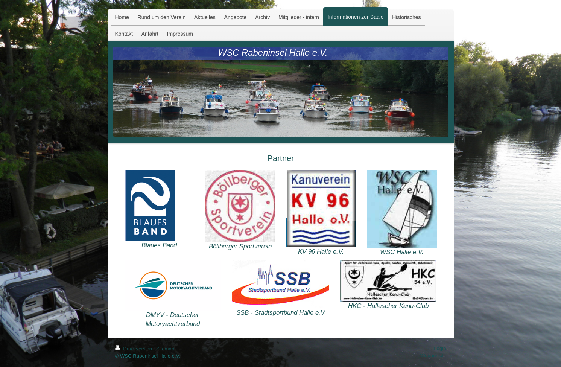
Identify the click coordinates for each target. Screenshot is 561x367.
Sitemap (165, 349)
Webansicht (433, 355)
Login (440, 348)
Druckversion (134, 349)
